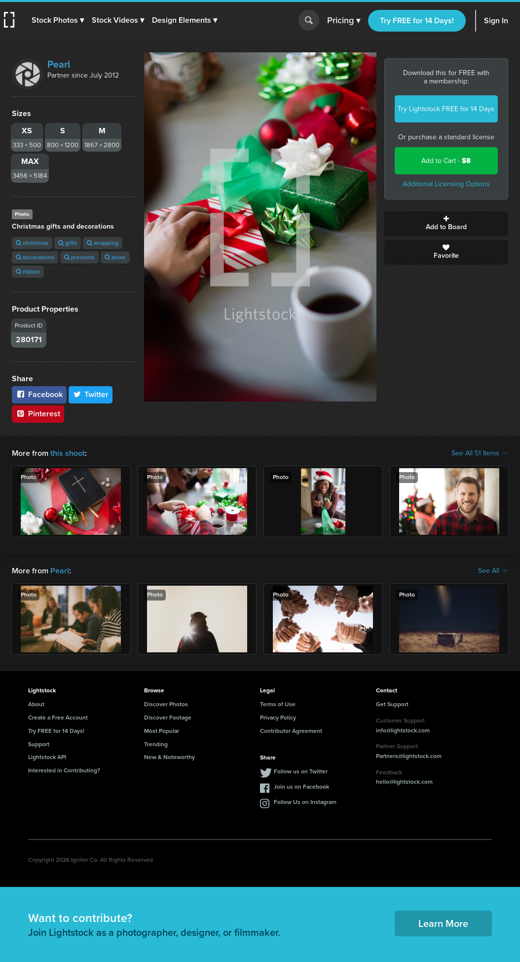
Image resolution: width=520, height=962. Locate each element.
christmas (32, 243)
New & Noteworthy (169, 757)
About (36, 704)
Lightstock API (47, 757)
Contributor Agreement (291, 730)
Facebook (39, 394)
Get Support (392, 704)
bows (115, 257)
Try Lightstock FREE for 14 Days (446, 109)
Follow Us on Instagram (305, 802)
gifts (67, 243)
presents (79, 257)
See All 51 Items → (479, 453)
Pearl (58, 64)
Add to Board (446, 223)
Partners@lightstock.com (409, 756)
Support (38, 744)
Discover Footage (167, 717)
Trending (156, 744)
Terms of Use (278, 704)
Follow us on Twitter (301, 771)
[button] (58, 20)
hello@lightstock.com (404, 781)
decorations (35, 257)
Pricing (343, 21)
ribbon (28, 271)
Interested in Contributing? (64, 770)
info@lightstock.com (403, 730)
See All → (493, 571)
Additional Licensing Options (446, 184)
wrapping (102, 243)
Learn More (443, 923)
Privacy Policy (278, 717)
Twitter (91, 394)
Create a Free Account (58, 717)
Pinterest (38, 413)
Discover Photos (166, 704)
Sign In (496, 20)
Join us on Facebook (301, 786)
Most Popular (161, 730)
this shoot (67, 453)
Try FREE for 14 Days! (417, 20)
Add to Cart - (446, 161)
